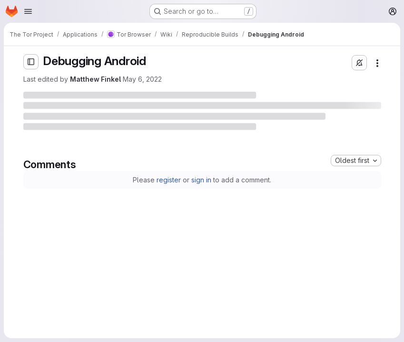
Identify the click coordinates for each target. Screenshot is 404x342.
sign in (201, 180)
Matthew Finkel (95, 79)
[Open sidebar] (31, 61)
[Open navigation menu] (28, 11)
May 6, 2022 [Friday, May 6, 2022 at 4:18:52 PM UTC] (142, 79)
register (169, 180)
